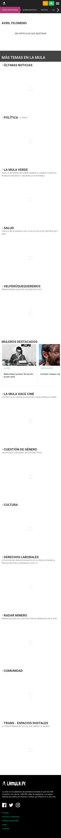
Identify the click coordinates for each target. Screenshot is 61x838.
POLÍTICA (44, 10)
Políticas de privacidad (10, 821)
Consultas (5, 829)
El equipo (5, 813)
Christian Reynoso (46, 368)
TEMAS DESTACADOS (10, 10)
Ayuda (4, 825)
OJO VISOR (7, 368)
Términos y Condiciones (10, 817)
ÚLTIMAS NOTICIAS (30, 10)
